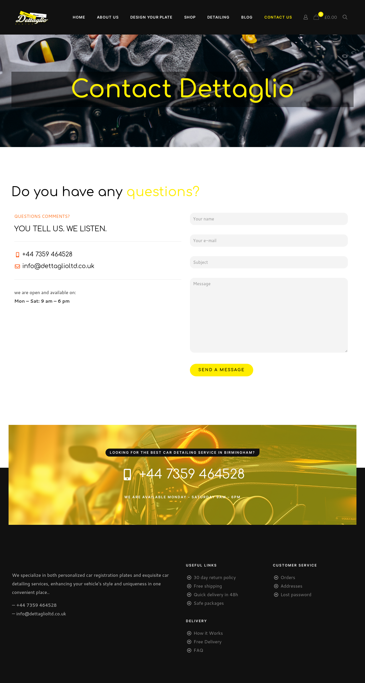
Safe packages (209, 603)
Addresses (292, 585)
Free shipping (208, 585)
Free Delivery (208, 641)
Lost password (296, 594)
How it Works (208, 633)
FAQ (198, 650)
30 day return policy (215, 577)
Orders (288, 577)
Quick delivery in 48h (216, 594)
